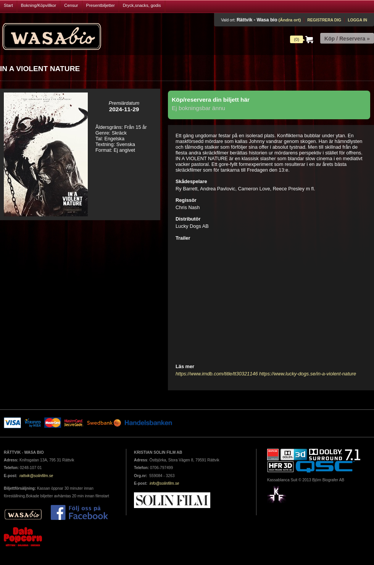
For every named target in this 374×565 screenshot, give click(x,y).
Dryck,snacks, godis (142, 5)
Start (8, 5)
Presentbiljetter (100, 5)
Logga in (357, 20)
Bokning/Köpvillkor (38, 5)
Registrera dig (324, 20)
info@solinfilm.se (164, 483)
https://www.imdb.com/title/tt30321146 (217, 374)
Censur (71, 5)
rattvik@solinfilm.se (36, 476)
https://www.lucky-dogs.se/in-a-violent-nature (307, 374)
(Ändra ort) (289, 20)
